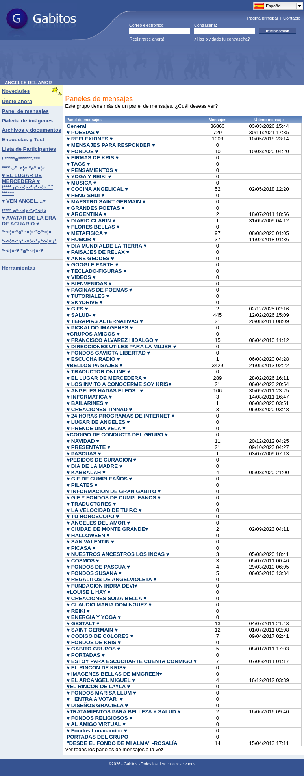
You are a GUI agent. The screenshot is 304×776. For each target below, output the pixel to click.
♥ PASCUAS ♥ (84, 453)
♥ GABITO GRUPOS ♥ (93, 649)
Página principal (262, 18)
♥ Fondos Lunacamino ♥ (97, 731)
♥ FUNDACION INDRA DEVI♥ (102, 586)
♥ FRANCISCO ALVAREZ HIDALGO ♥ (112, 340)
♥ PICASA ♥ (81, 548)
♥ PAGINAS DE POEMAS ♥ (99, 290)
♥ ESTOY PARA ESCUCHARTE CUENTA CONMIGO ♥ (132, 661)
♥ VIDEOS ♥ (81, 277)
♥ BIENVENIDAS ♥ (89, 283)
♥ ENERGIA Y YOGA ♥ (94, 617)
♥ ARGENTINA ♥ (86, 214)
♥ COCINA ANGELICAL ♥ (97, 189)
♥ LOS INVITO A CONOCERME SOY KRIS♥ (119, 384)
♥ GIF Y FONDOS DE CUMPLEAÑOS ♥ (114, 498)
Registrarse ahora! (147, 39)
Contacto (291, 18)
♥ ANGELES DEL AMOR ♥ (98, 523)
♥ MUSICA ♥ (81, 183)
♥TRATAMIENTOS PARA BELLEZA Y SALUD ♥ (124, 712)
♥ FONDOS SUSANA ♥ (94, 573)
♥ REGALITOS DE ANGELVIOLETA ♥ (111, 579)
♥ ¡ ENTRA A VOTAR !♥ (95, 699)
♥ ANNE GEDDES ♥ (90, 258)
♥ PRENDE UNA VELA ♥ (96, 428)
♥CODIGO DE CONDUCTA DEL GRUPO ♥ (117, 435)
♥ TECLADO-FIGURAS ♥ (96, 271)
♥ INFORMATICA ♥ (89, 397)
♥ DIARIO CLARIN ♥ (91, 221)
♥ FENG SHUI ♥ (85, 195)
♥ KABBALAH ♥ (86, 472)
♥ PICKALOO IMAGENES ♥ (100, 328)
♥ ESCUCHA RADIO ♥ (93, 359)
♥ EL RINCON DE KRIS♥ (96, 668)
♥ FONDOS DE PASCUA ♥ (98, 567)
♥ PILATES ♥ (82, 485)
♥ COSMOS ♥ (83, 561)
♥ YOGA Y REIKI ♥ (89, 176)
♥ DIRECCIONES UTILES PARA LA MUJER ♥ (121, 346)
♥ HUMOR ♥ (81, 239)
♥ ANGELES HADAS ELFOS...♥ (105, 391)
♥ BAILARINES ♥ (87, 403)
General (76, 126)
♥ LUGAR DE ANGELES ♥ (98, 422)
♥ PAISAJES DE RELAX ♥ (98, 252)
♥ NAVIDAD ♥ (83, 441)
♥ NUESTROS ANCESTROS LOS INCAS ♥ (118, 554)
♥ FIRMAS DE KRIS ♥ (93, 158)
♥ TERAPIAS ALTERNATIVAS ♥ (105, 321)
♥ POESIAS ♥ (83, 132)
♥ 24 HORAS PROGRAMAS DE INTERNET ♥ (120, 416)
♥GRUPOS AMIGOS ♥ (93, 334)
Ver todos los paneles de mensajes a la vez (114, 749)
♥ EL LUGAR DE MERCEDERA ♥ (106, 378)
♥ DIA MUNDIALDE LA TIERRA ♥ (106, 246)
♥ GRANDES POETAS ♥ (95, 208)
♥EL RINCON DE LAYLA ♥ (98, 686)
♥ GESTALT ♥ (83, 623)
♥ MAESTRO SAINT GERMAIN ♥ (106, 202)
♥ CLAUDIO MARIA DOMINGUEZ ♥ (109, 605)
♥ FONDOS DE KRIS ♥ (94, 642)
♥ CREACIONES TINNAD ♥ (99, 409)
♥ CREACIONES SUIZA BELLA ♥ (106, 598)
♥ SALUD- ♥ (81, 315)
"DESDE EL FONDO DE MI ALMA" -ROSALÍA (122, 743)
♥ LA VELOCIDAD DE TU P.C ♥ (104, 510)
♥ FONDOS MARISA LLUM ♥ (101, 693)
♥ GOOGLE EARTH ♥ (92, 265)
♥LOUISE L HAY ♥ (88, 592)
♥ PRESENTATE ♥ (88, 447)
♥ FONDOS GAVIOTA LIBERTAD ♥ (108, 353)
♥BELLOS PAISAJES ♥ (94, 365)
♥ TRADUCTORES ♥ (91, 504)
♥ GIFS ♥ (77, 309)
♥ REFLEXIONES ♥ (90, 139)
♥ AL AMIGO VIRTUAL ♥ (96, 724)
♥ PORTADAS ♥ (86, 655)
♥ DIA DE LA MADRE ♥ (94, 466)
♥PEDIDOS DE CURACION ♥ (101, 460)
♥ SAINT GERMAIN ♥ (92, 630)
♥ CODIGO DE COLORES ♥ (100, 636)
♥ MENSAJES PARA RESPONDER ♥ (111, 145)
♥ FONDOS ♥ (82, 151)
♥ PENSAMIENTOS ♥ (92, 170)
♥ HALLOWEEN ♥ (88, 535)
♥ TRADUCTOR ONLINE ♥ (98, 372)
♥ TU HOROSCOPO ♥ (93, 516)
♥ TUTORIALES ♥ (88, 296)
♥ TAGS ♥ (78, 164)
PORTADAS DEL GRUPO (97, 737)
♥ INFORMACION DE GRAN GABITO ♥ (114, 491)
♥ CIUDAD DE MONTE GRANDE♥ (107, 529)
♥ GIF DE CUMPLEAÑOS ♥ (99, 479)
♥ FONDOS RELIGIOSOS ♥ (99, 718)
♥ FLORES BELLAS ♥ (93, 227)
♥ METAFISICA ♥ (87, 233)
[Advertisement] (148, 62)
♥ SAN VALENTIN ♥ (90, 542)
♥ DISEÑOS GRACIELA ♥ (97, 705)
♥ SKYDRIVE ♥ (84, 302)
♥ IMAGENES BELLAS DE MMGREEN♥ (114, 674)
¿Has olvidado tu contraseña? (222, 39)
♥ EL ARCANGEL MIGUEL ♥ (101, 680)
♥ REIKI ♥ (78, 611)
